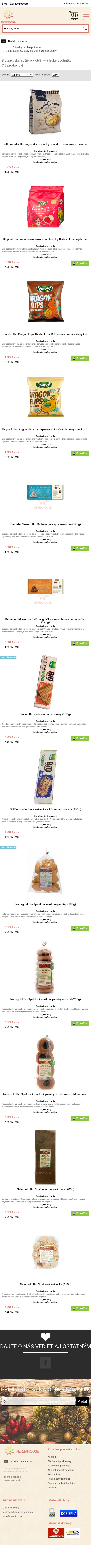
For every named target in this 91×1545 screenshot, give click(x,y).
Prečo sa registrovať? (59, 1465)
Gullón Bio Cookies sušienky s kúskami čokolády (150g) (45, 809)
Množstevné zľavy (12, 1516)
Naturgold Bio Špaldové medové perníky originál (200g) (45, 999)
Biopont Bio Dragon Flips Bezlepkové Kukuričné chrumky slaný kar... (45, 334)
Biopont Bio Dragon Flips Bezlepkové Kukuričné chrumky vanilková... (45, 429)
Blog (4, 3)
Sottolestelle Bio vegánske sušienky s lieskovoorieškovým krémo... (46, 144)
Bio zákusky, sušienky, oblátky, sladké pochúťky (31, 51)
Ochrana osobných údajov (61, 1483)
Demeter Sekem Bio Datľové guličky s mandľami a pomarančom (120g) (45, 621)
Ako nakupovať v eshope (61, 1470)
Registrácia (83, 3)
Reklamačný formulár (59, 1478)
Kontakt (52, 1456)
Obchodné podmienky (59, 1461)
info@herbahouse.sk (21, 1461)
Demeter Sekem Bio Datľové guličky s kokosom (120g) (45, 524)
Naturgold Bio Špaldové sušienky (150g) (45, 1284)
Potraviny (17, 47)
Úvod (4, 47)
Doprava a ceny (11, 1507)
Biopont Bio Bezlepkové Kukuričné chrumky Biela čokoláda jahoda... (45, 239)
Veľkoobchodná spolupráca (18, 1512)
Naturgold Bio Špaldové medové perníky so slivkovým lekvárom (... (45, 1094)
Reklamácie (54, 1474)
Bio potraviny (34, 47)
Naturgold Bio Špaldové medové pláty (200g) (45, 1189)
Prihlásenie (69, 3)
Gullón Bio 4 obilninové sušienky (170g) (45, 714)
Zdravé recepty (19, 3)
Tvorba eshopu (12, 1476)
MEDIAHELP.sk (12, 1480)
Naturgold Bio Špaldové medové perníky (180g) (45, 904)
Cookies (52, 1487)
